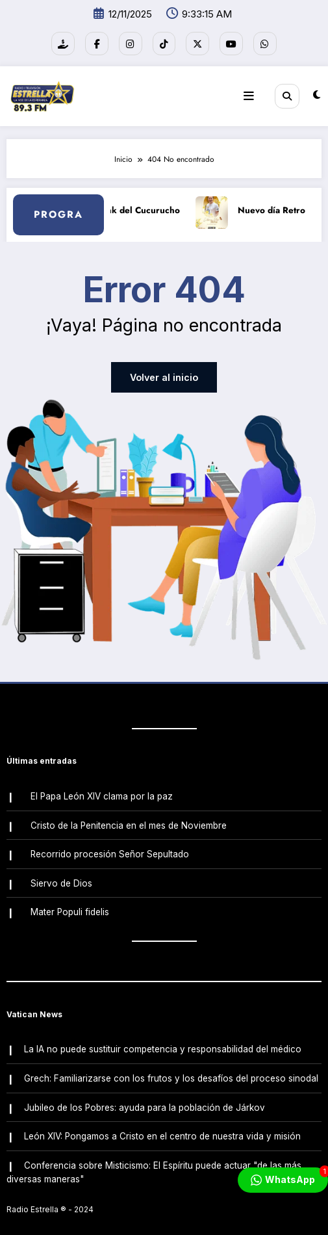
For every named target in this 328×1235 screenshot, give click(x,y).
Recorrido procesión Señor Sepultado (109, 846)
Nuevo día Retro (281, 206)
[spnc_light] (316, 92)
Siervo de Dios (61, 874)
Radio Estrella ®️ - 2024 (50, 1192)
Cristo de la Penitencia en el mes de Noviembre (128, 819)
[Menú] (253, 93)
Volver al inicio (164, 374)
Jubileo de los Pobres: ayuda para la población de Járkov (143, 1093)
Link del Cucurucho (149, 206)
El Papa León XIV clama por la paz (101, 791)
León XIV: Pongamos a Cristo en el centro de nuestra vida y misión (161, 1120)
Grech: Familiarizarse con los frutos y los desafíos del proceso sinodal (170, 1065)
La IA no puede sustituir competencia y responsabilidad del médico (162, 1038)
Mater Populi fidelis (69, 902)
